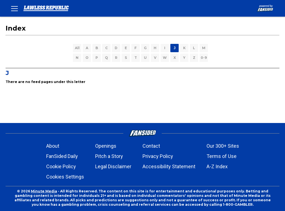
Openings (105, 146)
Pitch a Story (109, 156)
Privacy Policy (157, 156)
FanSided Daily (62, 156)
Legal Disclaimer (113, 166)
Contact (151, 146)
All (77, 48)
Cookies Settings (65, 177)
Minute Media (44, 191)
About (52, 146)
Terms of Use (222, 156)
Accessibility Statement (168, 166)
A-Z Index (217, 166)
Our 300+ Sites (223, 146)
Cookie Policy (61, 166)
